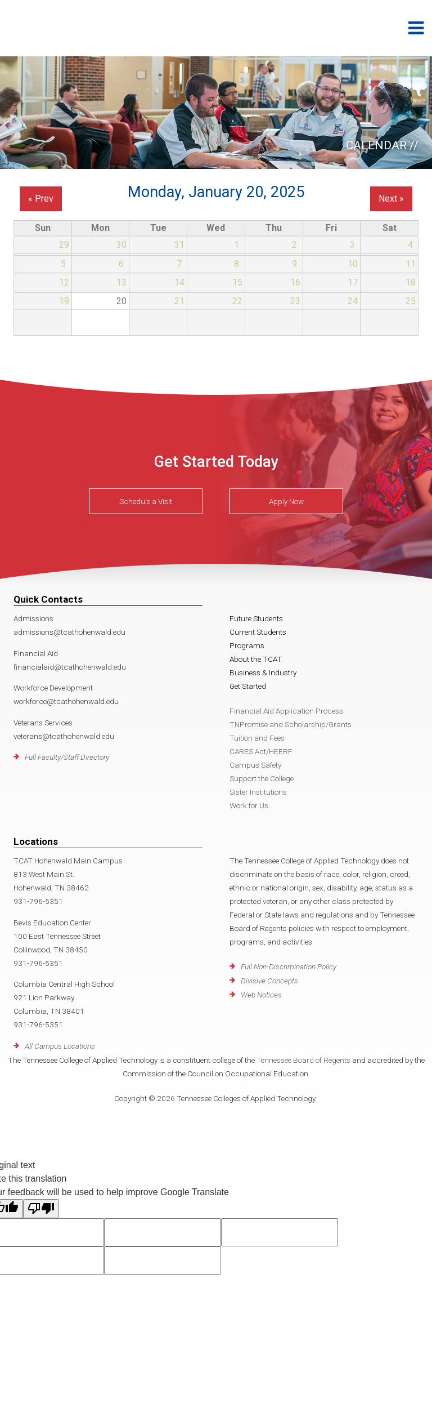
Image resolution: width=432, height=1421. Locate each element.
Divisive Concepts (269, 980)
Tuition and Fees (257, 737)
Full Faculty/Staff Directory (67, 756)
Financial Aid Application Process (286, 710)
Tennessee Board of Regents (303, 1059)
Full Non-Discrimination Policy (288, 966)
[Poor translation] (41, 1208)
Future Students (256, 618)
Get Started (248, 686)
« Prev (40, 198)
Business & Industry (263, 672)
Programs (247, 645)
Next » (391, 198)
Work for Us (249, 805)
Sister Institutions (258, 791)
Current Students (258, 631)
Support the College (262, 778)
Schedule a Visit (145, 501)
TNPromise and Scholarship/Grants (291, 724)
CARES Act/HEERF (261, 751)
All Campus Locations (60, 1045)
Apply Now (286, 501)
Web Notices (261, 994)
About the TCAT (256, 658)
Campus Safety (255, 764)
